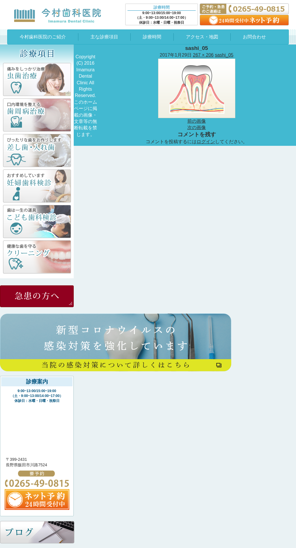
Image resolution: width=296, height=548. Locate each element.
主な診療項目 (104, 36)
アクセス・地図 (202, 36)
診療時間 (152, 36)
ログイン (206, 141)
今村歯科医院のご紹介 (43, 36)
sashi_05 (224, 55)
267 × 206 (203, 55)
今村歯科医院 (57, 15)
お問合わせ (254, 36)
